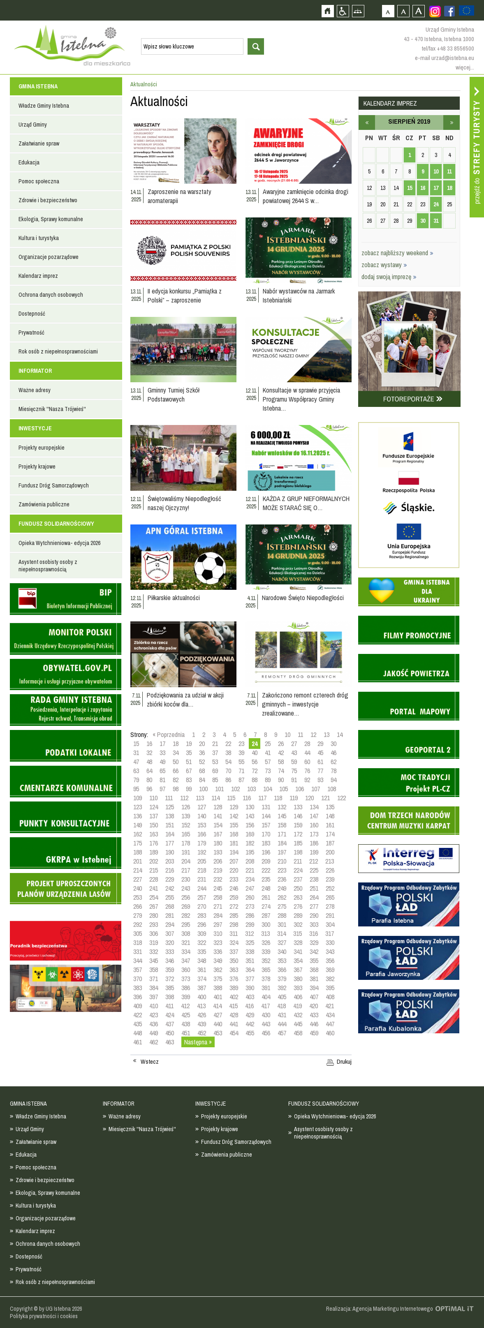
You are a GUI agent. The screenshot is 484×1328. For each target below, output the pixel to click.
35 (189, 752)
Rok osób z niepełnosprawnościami (58, 351)
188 (137, 852)
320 (169, 942)
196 (266, 852)
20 (202, 743)
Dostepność (32, 313)
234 (249, 879)
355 (314, 960)
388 (217, 987)
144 (266, 815)
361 (201, 969)
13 (326, 734)
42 (281, 752)
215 (153, 870)
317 (329, 933)
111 (169, 797)
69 (215, 770)
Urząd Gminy (33, 124)
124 (153, 806)
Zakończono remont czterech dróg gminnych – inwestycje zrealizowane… (305, 704)
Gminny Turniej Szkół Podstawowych (173, 395)
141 (217, 815)
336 (217, 951)
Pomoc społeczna (39, 181)
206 (217, 861)
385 (169, 987)
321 (185, 942)
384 (153, 987)
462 (153, 1041)
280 (153, 915)
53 (215, 761)
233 (233, 879)
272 (233, 906)
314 (281, 933)
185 (298, 843)
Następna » (198, 1041)
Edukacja (29, 162)
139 (185, 815)
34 (175, 752)
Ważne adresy (35, 390)
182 (249, 843)
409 (137, 1005)
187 (330, 843)
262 (282, 897)
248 (266, 888)
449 (153, 1032)
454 (233, 1032)
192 (201, 852)
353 (282, 960)
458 (298, 1032)
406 (298, 996)
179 (201, 843)
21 (215, 743)
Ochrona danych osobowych (51, 294)
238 (314, 879)
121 (325, 797)
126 (185, 806)
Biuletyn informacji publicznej (65, 599)
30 (333, 743)
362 (217, 969)
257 (201, 897)
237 (298, 879)
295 (185, 924)
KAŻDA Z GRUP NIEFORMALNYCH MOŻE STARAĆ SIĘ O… (306, 503)
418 (281, 1005)
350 (233, 960)
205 (201, 861)
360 (185, 969)
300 (266, 924)
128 (217, 806)
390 (249, 987)
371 (153, 978)
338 (249, 951)
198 (298, 852)
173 (314, 833)
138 (169, 815)
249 (282, 888)
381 (314, 978)
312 (249, 933)
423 (153, 1014)
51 (189, 761)
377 (249, 978)
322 (201, 942)
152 (185, 824)
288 (282, 915)
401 (217, 996)
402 (233, 996)
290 (314, 915)
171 (282, 833)
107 (315, 788)
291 (330, 915)
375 (217, 978)
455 (249, 1032)
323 (217, 942)
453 (217, 1032)
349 (217, 960)
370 (137, 978)
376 (233, 978)
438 (185, 1023)
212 (313, 861)
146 (298, 815)
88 (254, 779)
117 (262, 797)
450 (169, 1032)
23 (241, 743)
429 (249, 1014)
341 (298, 951)
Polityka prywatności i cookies (44, 1316)
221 (249, 870)
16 (149, 743)
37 (215, 752)
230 (185, 879)
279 (137, 915)
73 (268, 770)
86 (228, 779)
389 (233, 987)
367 (298, 969)
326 (266, 942)
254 (153, 897)
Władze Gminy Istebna (44, 105)
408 (330, 996)
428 (233, 1014)
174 (330, 833)
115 (231, 797)
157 (266, 824)
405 (282, 996)
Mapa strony (358, 11)
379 (282, 978)
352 (266, 960)
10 (287, 734)
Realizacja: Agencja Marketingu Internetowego (379, 1308)
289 (298, 915)
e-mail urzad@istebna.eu (444, 57)
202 (153, 861)
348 (201, 960)
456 (266, 1032)
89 (268, 779)
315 (297, 933)
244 (201, 888)
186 (314, 843)
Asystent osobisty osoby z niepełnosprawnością (48, 565)
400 (201, 996)
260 (249, 897)
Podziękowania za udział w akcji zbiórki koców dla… (185, 700)
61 (320, 761)
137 (153, 815)
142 (233, 815)
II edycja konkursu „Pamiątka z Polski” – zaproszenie (185, 295)
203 (169, 861)
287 (266, 915)
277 (314, 906)
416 (249, 1005)
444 (282, 1023)
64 (149, 770)
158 (282, 824)
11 (300, 734)
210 (282, 861)
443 (266, 1023)
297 (217, 924)
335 (201, 951)
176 (153, 843)
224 (298, 870)
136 (137, 815)
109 (137, 797)
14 (340, 734)
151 (169, 824)
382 (330, 978)
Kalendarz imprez (38, 275)
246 (233, 888)
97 (162, 788)
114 (215, 797)
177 (169, 843)
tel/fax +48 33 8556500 (447, 48)
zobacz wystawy (384, 264)
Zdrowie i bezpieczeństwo (48, 200)
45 (320, 752)
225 (314, 870)
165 (185, 833)
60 (307, 761)
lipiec (367, 122)
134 (314, 806)
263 (298, 897)
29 (320, 743)
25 (268, 743)
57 (268, 761)
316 (313, 933)
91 (294, 779)
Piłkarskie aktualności (174, 597)
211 (298, 861)
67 (189, 770)
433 (314, 1014)
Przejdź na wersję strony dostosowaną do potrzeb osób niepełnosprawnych (343, 11)
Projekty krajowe (37, 466)
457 (282, 1032)
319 (153, 942)
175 (137, 843)
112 (184, 797)
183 (266, 843)
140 (201, 815)
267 (153, 906)
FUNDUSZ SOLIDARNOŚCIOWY (56, 523)
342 (314, 951)
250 (298, 888)
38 (228, 752)
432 (298, 1014)
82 (175, 779)
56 (254, 761)
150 (153, 824)
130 (249, 806)
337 (233, 951)
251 (314, 888)
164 (169, 833)
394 (314, 987)
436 (153, 1023)
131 (266, 806)
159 (298, 824)
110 (153, 797)
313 (265, 933)
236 (282, 879)
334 (185, 951)
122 (341, 797)
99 (189, 788)
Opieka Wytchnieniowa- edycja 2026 (59, 543)
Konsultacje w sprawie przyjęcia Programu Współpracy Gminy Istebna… (301, 399)
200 (330, 852)
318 (137, 942)
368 (314, 969)
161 (330, 824)
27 (294, 743)
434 (330, 1014)
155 (233, 824)
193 (217, 852)
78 (333, 770)
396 (137, 996)
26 (281, 743)
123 (137, 806)
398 (169, 996)
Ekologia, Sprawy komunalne (51, 219)
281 (169, 915)
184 (282, 843)
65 (162, 770)
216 (169, 870)
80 (149, 779)
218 (201, 870)
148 (330, 815)
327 (282, 942)
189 (153, 852)
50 (175, 761)
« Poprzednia (169, 734)
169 (249, 833)
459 (314, 1032)
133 (298, 806)
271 (217, 906)
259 (233, 897)
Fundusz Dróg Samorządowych (54, 485)
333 (169, 951)
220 (233, 870)
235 (266, 879)
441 (233, 1023)
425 (185, 1014)
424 (169, 1014)
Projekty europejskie (42, 447)
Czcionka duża (418, 11)
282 (185, 915)
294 (169, 924)
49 (162, 761)
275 (282, 906)
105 (283, 788)
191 (185, 852)
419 (297, 1005)
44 (307, 752)
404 (266, 996)
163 (153, 833)
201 (137, 861)
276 (298, 906)
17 (162, 743)
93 (320, 779)
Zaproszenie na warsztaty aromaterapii (179, 196)
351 (249, 960)
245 (217, 888)
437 (169, 1023)
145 (282, 815)
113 (200, 797)
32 (149, 752)
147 (314, 815)
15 (136, 743)
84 (202, 779)
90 (281, 779)
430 (266, 1014)
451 (185, 1032)
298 (233, 924)
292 (137, 924)
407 (314, 996)
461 (137, 1041)
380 (298, 978)
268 (169, 906)
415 (233, 1005)
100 (203, 788)
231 (201, 879)
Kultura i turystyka (39, 238)
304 (330, 924)
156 (249, 824)
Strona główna (327, 11)
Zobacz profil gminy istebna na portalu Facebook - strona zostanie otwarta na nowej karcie (449, 11)
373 (185, 978)
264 (314, 897)
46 (333, 752)
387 (201, 987)
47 (136, 761)
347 (185, 960)
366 (282, 969)
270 (201, 906)
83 (189, 779)
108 (331, 788)
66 (175, 770)
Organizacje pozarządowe (49, 257)
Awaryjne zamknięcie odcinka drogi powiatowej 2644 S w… (305, 196)
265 (330, 897)
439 (201, 1023)
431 (282, 1014)
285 (233, 915)
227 (137, 879)
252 (330, 888)
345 (153, 960)
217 (185, 870)
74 (281, 770)
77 (320, 770)
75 (294, 770)
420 (313, 1005)
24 (435, 204)
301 (282, 924)
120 (309, 797)
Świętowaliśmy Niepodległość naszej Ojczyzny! (184, 503)
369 (330, 969)
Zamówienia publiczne (44, 504)
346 (169, 960)
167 (217, 833)
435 (137, 1023)
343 (330, 951)
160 (314, 824)
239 (330, 879)
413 (201, 1005)
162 (137, 833)
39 (241, 752)
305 (137, 933)
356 (330, 960)
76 (307, 770)
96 (149, 788)
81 (162, 779)
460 (330, 1032)
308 (185, 933)
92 (307, 779)
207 (233, 861)
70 (228, 770)
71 (241, 770)
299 (249, 924)
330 (330, 942)
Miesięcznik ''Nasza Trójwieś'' (52, 409)
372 (169, 978)
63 (136, 770)
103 (251, 788)
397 (153, 996)
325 (249, 942)
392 (282, 987)
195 (249, 852)
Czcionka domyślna (388, 11)
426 (201, 1014)
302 (298, 924)
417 (265, 1005)
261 (266, 897)
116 (247, 797)
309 (201, 933)
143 (249, 815)
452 (201, 1032)
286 (249, 915)
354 (298, 960)
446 (314, 1023)
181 (233, 843)
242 (169, 888)
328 (298, 942)
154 (217, 824)
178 (185, 843)
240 (137, 888)
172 (298, 833)
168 (233, 833)
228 (153, 879)
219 (217, 870)
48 (149, 761)
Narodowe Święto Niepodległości (303, 597)
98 (175, 788)
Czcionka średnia (403, 11)
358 (153, 969)
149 (137, 824)
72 (254, 770)
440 (217, 1023)
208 (249, 861)
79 (136, 779)
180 (217, 843)
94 (333, 779)
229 (169, 879)
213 (329, 861)
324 (233, 942)
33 (162, 752)
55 (241, 761)
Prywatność (31, 332)
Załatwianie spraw (39, 143)
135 (330, 806)
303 (314, 924)
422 (137, 1014)
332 (153, 951)
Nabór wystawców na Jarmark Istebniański (299, 295)
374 (201, 978)
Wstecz (150, 1062)
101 (219, 788)
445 (298, 1023)
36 (202, 752)
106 (299, 788)
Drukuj (344, 1062)
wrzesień (451, 122)
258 (217, 897)
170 (266, 833)
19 (189, 743)
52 (202, 761)
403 (249, 996)
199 (314, 852)
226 (330, 870)
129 (233, 806)
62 (333, 761)
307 (169, 933)
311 (233, 933)
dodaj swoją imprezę (389, 276)
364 (249, 969)
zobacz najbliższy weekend (397, 252)
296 (201, 924)
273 (249, 906)
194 (233, 852)
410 (153, 1005)
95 (136, 788)
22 (228, 743)
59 (294, 761)
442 (249, 1023)
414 (217, 1005)
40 (254, 752)
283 (201, 915)
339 (266, 951)
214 (137, 870)
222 (266, 870)
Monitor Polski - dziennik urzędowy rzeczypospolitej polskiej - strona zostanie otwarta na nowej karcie (65, 639)
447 (330, 1023)
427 (217, 1014)
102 (235, 788)
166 (201, 833)
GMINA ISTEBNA (38, 86)
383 (137, 987)
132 (282, 806)
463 (169, 1041)
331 (137, 951)
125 (169, 806)
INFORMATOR (35, 370)
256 (185, 897)
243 (185, 888)
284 (217, 915)
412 (185, 1005)
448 (137, 1032)
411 (169, 1005)
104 (267, 788)
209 (266, 861)
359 (169, 969)
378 (266, 978)
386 (185, 987)
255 (169, 897)
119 (293, 797)
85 (215, 779)
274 (266, 906)
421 (329, 1005)
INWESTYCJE (35, 428)
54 (228, 761)
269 (185, 906)
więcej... (465, 67)
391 (266, 987)
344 (137, 960)
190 (169, 852)
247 (249, 888)
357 (137, 969)
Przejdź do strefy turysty (477, 147)
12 (313, 734)
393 (298, 987)
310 (217, 933)
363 (233, 969)
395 (330, 987)
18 (175, 743)
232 (217, 879)
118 (278, 797)
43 (294, 752)
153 (201, 824)
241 (153, 888)
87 (241, 779)
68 (202, 770)
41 (268, 752)
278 (330, 906)
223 (282, 870)
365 (266, 969)
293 (153, 924)
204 (185, 861)
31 (136, 752)
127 (201, 806)
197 (282, 852)
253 (137, 897)
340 (282, 951)
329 (314, 942)
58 (281, 761)
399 (185, 996)
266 (137, 906)
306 (153, 933)
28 (307, 743)
